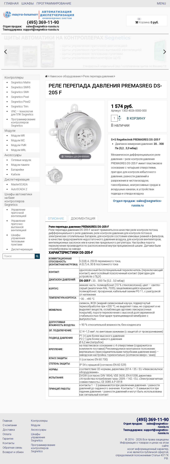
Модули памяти (20, 164)
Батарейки (17, 169)
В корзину (136, 118)
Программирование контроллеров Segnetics (23, 122)
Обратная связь (12, 447)
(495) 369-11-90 (43, 22)
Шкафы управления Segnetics (38, 437)
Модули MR (18, 135)
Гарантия (8, 438)
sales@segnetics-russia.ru (42, 26)
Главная (11, 3)
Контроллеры (13, 77)
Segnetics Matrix (21, 82)
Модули (9, 130)
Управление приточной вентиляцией (18, 213)
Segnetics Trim (19, 106)
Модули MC (18, 140)
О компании (10, 425)
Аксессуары (38, 429)
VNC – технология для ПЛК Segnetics (22, 113)
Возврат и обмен (13, 452)
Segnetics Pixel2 (20, 101)
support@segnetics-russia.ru (41, 29)
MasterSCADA (19, 184)
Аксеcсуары (12, 155)
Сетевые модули (21, 160)
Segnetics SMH (20, 92)
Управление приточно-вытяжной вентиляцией (18, 225)
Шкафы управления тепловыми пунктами (18, 239)
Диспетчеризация (16, 179)
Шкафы (27, 3)
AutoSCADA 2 (19, 189)
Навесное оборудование (65, 76)
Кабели (15, 174)
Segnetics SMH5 (20, 87)
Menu (161, 3)
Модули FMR (18, 145)
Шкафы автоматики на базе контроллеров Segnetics (18, 199)
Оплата (7, 434)
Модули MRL (18, 150)
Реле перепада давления (98, 76)
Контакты (8, 443)
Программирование (54, 3)
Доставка (9, 429)
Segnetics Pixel (20, 96)
